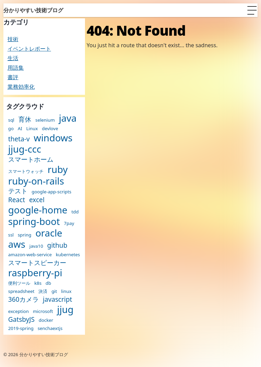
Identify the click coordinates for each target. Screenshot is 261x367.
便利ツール (19, 283)
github (57, 245)
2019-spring (21, 328)
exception (18, 311)
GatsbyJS (21, 319)
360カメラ (23, 299)
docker (46, 320)
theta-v (19, 139)
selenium (45, 120)
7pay (69, 223)
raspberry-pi (35, 273)
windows (53, 138)
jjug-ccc (24, 149)
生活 (12, 58)
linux (66, 291)
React (16, 199)
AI (20, 128)
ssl (11, 235)
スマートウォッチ (26, 171)
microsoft (43, 311)
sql (11, 120)
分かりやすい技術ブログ (33, 10)
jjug (65, 309)
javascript (57, 299)
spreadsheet (21, 291)
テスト (18, 191)
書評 (12, 77)
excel (37, 199)
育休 (24, 119)
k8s (37, 283)
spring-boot (34, 221)
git (54, 291)
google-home (37, 210)
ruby (58, 169)
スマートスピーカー (37, 262)
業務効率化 (21, 86)
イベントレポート (29, 48)
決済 (42, 291)
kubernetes (68, 254)
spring (24, 235)
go (11, 128)
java (67, 118)
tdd (75, 212)
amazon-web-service (30, 254)
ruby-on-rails (36, 181)
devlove (50, 128)
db (48, 283)
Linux (32, 128)
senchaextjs (50, 328)
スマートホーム (30, 159)
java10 (36, 246)
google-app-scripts (51, 192)
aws (16, 244)
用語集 (15, 67)
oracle (48, 233)
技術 (12, 39)
